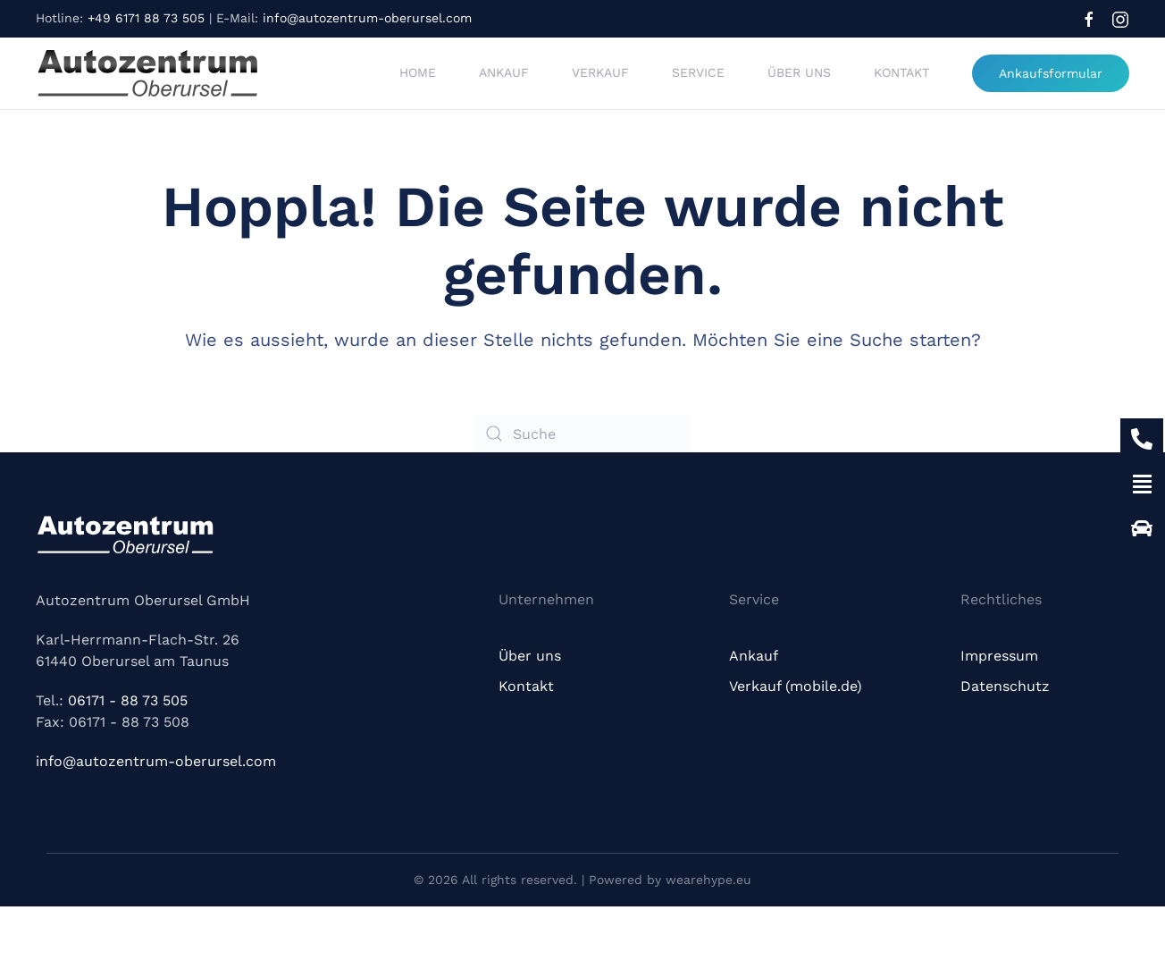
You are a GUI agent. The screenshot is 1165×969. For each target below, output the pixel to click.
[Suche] (582, 433)
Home (417, 72)
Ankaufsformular (1050, 73)
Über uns (799, 72)
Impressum (999, 655)
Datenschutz (1005, 686)
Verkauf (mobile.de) (795, 686)
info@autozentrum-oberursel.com (367, 18)
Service (698, 72)
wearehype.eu (708, 879)
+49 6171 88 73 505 (146, 18)
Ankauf (504, 72)
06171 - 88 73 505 (128, 700)
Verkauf (600, 72)
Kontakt (901, 72)
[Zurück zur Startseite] (147, 73)
